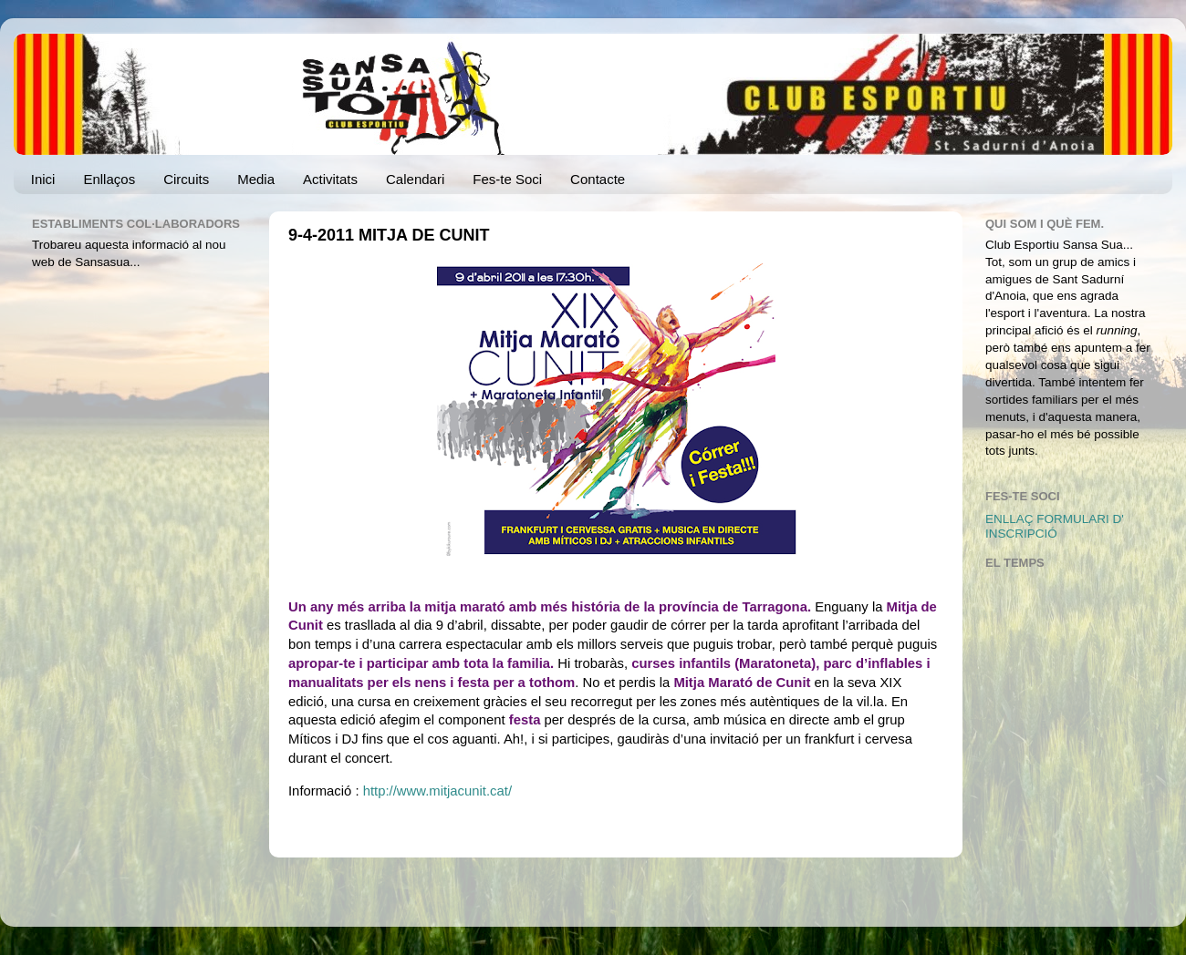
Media (256, 179)
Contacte (597, 179)
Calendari (415, 179)
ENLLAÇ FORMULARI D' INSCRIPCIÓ (1054, 526)
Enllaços (109, 179)
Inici (43, 179)
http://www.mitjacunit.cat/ (437, 791)
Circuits (186, 179)
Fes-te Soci (507, 179)
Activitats (330, 179)
